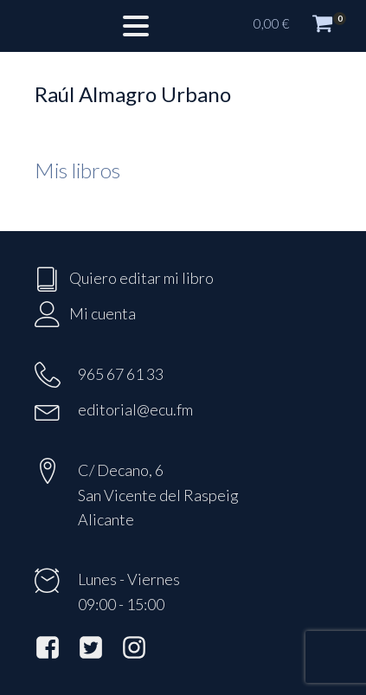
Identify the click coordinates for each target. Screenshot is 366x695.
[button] (301, 26)
